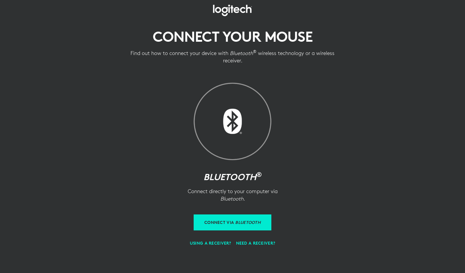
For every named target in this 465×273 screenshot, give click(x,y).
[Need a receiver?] (255, 243)
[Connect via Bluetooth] (232, 222)
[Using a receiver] (210, 243)
